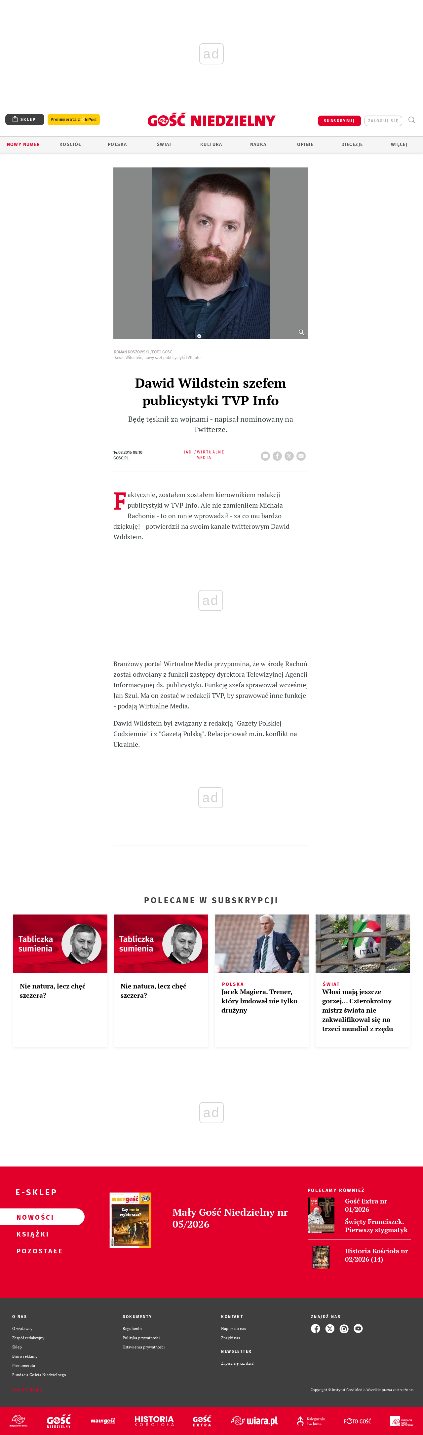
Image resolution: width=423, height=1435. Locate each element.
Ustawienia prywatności (144, 1347)
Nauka (258, 144)
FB (279, 454)
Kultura (211, 144)
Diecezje (352, 144)
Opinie (305, 144)
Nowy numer (23, 144)
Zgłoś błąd (27, 1390)
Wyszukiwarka (411, 120)
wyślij (302, 454)
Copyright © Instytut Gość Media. (338, 1390)
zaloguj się (383, 121)
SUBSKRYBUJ (339, 121)
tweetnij (290, 454)
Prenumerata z (74, 120)
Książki (32, 1234)
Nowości (32, 1217)
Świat (164, 144)
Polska (117, 144)
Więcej (399, 144)
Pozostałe (32, 1250)
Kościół (70, 144)
